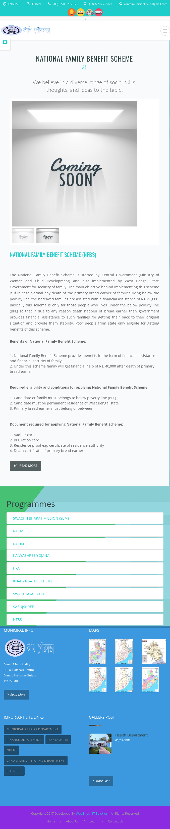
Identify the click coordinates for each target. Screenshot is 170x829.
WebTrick (83, 813)
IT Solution (100, 813)
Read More (25, 465)
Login (36, 4)
